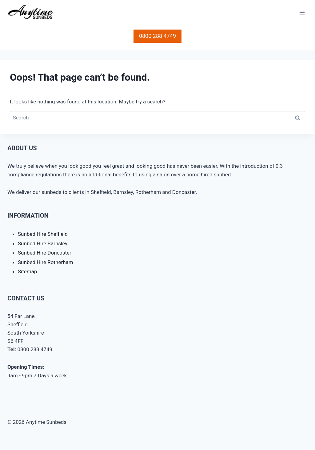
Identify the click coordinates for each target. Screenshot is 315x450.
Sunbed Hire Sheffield (43, 234)
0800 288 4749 (157, 36)
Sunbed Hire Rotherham (45, 262)
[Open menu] (302, 13)
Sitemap (27, 271)
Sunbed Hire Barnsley (42, 243)
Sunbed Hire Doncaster (44, 253)
